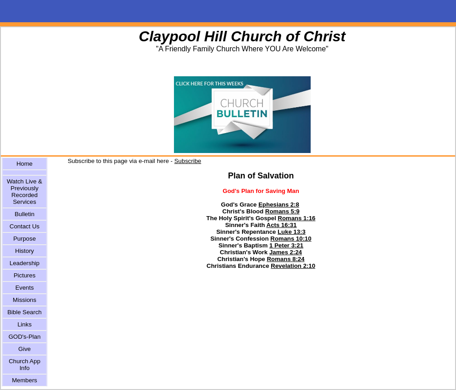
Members (24, 380)
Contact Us (25, 226)
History (24, 250)
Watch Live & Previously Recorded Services (24, 191)
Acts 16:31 (282, 225)
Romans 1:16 (297, 218)
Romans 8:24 (285, 259)
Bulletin (25, 214)
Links (24, 324)
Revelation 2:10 (293, 265)
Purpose (24, 238)
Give (24, 349)
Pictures (24, 275)
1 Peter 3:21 (286, 245)
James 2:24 (285, 252)
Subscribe (187, 161)
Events (24, 287)
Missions (24, 299)
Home (24, 163)
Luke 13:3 (292, 231)
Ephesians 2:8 (278, 204)
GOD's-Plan (25, 336)
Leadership (25, 263)
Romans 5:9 (282, 211)
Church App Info (24, 364)
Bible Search (24, 312)
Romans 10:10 (290, 238)
